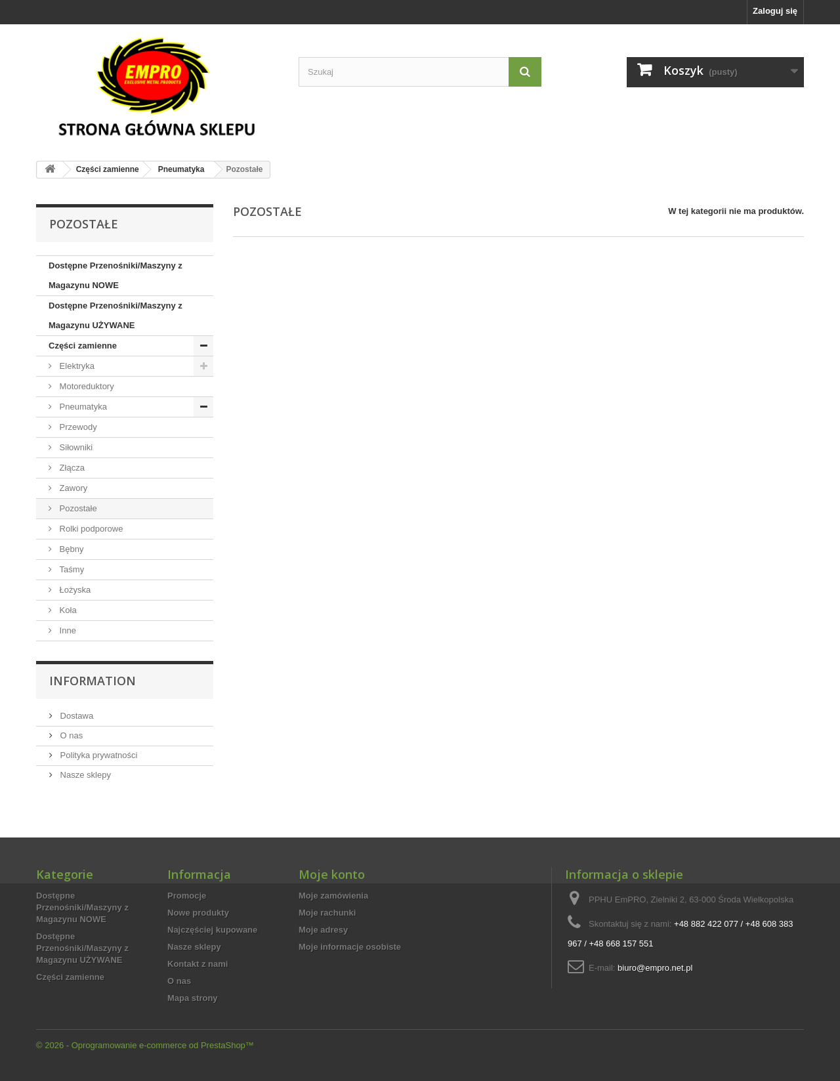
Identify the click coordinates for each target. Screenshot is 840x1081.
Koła (67, 610)
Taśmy (70, 569)
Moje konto (332, 874)
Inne (66, 630)
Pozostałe (77, 508)
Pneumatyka (82, 407)
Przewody (77, 427)
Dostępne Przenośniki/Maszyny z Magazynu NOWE (115, 275)
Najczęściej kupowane (212, 930)
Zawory (72, 488)
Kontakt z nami (197, 964)
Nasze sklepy (84, 775)
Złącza (71, 468)
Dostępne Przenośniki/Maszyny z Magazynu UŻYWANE (115, 315)
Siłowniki (75, 447)
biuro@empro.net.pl (655, 968)
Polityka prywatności (97, 755)
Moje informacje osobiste (350, 947)
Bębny (70, 549)
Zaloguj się (775, 11)
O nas (70, 735)
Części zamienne (83, 345)
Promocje (186, 896)
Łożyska (74, 590)
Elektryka (75, 366)
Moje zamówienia (333, 896)
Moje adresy (323, 930)
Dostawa (75, 716)
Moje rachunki (327, 913)
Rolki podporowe (90, 529)
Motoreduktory (85, 386)
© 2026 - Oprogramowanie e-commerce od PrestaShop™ (145, 1045)
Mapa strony (192, 998)
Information (92, 681)
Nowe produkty (198, 913)
